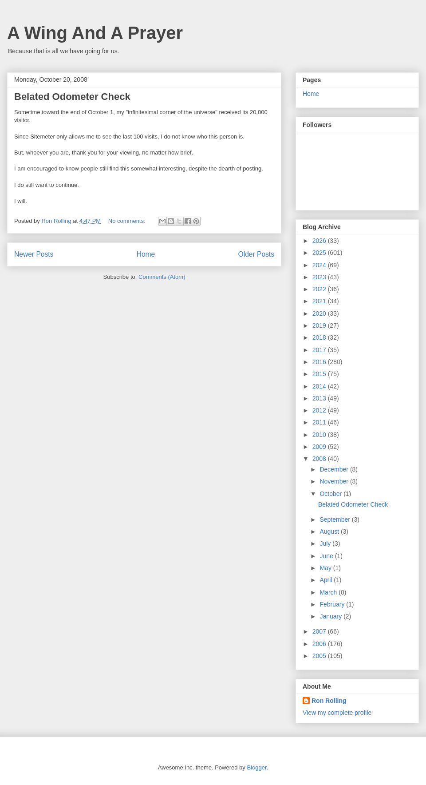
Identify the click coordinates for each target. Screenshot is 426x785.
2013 (320, 398)
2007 (320, 631)
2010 (320, 434)
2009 (320, 446)
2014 (320, 386)
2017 (320, 349)
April (327, 579)
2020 (320, 313)
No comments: (127, 221)
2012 (320, 410)
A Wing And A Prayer (95, 33)
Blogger (256, 767)
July (326, 543)
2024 (320, 265)
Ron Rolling (329, 700)
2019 (320, 325)
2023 (320, 277)
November (335, 481)
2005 (320, 655)
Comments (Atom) (161, 277)
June (327, 555)
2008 (320, 458)
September (335, 519)
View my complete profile (337, 712)
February (333, 604)
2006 (320, 643)
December (335, 469)
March (329, 592)
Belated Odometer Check (72, 96)
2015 (320, 373)
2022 (320, 289)
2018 (320, 337)
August (330, 531)
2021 (320, 301)
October (331, 493)
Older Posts (256, 254)
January (331, 616)
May (326, 567)
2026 (320, 240)
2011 (320, 422)
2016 (320, 361)
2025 (320, 252)
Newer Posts (33, 254)
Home (146, 254)
